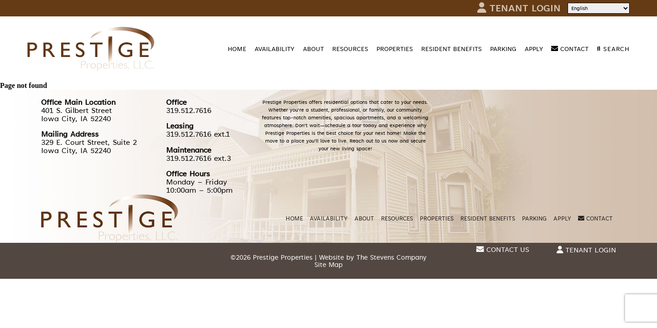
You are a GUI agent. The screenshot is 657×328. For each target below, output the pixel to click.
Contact (570, 49)
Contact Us (502, 250)
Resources (350, 49)
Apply (534, 49)
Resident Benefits (451, 49)
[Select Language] (599, 8)
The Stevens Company (391, 257)
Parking (503, 49)
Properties (394, 49)
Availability (274, 49)
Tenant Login (519, 8)
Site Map (328, 264)
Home (237, 49)
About (313, 49)
